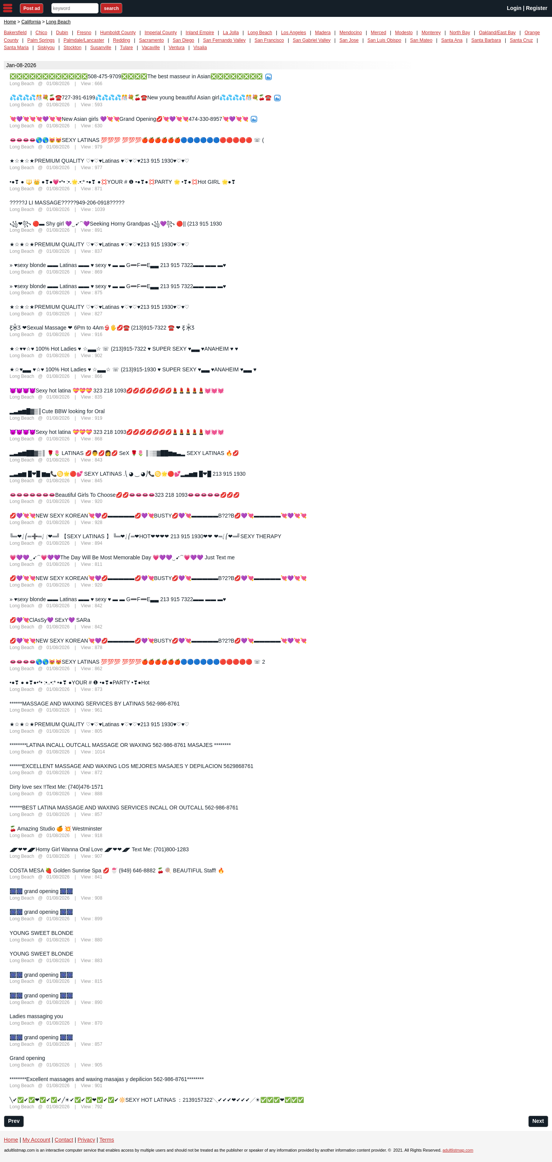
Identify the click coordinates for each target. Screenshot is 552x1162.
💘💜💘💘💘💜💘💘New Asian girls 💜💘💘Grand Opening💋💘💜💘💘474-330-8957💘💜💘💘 (129, 119)
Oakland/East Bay (497, 32)
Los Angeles (293, 32)
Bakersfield (15, 32)
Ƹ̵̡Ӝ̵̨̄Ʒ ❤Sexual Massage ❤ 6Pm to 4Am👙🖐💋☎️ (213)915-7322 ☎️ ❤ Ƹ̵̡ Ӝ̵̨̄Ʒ (102, 328)
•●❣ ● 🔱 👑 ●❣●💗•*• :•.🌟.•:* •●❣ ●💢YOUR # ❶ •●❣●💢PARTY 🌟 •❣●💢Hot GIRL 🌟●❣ (123, 182)
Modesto (403, 32)
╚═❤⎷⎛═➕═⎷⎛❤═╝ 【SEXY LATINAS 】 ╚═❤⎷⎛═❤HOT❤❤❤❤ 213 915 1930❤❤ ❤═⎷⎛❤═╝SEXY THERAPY (145, 536)
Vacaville (151, 47)
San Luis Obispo (384, 40)
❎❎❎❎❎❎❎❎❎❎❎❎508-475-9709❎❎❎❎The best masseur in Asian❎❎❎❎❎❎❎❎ (136, 76)
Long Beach (260, 32)
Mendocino (350, 32)
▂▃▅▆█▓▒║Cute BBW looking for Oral (57, 411)
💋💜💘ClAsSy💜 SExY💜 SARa (50, 620)
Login (514, 8)
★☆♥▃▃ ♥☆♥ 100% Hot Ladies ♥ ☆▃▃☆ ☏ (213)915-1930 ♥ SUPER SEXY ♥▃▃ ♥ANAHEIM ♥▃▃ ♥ (133, 369)
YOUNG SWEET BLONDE (41, 933)
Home (10, 22)
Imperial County (161, 32)
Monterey (431, 32)
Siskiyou (46, 47)
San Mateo (421, 40)
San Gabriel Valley (312, 40)
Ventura (176, 47)
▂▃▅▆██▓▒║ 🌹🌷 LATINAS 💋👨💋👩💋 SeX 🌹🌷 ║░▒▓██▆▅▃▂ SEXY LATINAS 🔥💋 (124, 453)
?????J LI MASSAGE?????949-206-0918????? (67, 202)
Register (536, 8)
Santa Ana (451, 40)
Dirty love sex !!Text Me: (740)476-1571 (56, 787)
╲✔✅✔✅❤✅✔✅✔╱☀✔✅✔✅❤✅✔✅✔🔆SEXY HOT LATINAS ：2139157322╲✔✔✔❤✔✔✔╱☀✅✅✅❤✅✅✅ (157, 1100)
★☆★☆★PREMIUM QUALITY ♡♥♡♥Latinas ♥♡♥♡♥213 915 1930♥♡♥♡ (99, 161)
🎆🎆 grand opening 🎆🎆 (41, 891)
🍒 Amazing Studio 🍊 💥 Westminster (56, 829)
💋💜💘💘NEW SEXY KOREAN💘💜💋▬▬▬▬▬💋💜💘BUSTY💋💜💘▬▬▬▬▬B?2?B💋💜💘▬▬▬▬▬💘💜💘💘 (158, 516)
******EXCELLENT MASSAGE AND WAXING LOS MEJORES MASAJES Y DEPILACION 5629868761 (131, 766)
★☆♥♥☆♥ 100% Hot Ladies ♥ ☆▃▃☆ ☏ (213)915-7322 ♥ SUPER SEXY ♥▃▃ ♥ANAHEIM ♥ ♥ (124, 349)
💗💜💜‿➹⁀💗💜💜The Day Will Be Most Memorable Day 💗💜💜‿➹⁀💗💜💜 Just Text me (122, 557)
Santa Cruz (521, 40)
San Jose (348, 40)
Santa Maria (16, 47)
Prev (14, 1121)
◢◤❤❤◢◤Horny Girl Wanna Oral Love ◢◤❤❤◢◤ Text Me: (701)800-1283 (99, 849)
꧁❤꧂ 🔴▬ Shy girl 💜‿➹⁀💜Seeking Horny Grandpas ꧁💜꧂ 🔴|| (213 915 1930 (116, 224)
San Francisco (269, 40)
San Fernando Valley (224, 40)
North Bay (460, 32)
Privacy (86, 1140)
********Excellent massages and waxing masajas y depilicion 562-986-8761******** (107, 1079)
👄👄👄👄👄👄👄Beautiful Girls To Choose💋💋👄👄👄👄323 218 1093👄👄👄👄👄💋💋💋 (125, 495)
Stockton (73, 47)
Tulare (126, 47)
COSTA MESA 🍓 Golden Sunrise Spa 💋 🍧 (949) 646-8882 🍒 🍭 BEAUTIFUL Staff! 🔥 (117, 870)
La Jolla (230, 32)
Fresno (84, 32)
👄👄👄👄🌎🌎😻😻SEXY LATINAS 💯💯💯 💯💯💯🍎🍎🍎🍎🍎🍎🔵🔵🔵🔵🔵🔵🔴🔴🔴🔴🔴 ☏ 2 (137, 662)
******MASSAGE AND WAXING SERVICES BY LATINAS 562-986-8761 (95, 703)
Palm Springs (40, 40)
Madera (323, 32)
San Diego (183, 40)
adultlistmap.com (458, 1150)
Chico (42, 32)
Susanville (100, 47)
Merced (378, 32)
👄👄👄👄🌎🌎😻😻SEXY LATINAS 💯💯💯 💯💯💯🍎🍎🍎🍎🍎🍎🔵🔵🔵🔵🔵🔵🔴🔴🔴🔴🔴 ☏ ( (137, 140)
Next (538, 1121)
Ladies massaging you (36, 1016)
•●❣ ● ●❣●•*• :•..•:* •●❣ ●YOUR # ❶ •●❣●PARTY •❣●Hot (80, 682)
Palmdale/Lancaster (84, 40)
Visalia (200, 47)
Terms (106, 1140)
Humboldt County (118, 32)
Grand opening (27, 1058)
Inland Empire (200, 32)
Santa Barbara (486, 40)
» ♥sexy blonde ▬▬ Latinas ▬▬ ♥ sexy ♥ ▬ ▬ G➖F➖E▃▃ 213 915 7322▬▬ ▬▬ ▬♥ (118, 265)
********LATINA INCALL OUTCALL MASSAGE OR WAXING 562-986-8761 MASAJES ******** (120, 745)
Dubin (62, 32)
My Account (36, 1140)
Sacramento (151, 40)
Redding (121, 40)
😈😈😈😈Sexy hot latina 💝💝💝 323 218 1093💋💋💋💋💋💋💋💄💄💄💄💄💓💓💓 (117, 390)
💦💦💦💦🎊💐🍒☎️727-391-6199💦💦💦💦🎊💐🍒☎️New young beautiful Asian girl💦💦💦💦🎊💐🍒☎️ (140, 97)
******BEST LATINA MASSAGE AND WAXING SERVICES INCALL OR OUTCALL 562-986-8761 (124, 807)
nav (7, 8)
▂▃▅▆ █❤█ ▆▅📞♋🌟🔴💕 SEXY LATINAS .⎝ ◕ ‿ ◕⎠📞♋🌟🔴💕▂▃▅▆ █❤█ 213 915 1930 (128, 474)
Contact (64, 1140)
